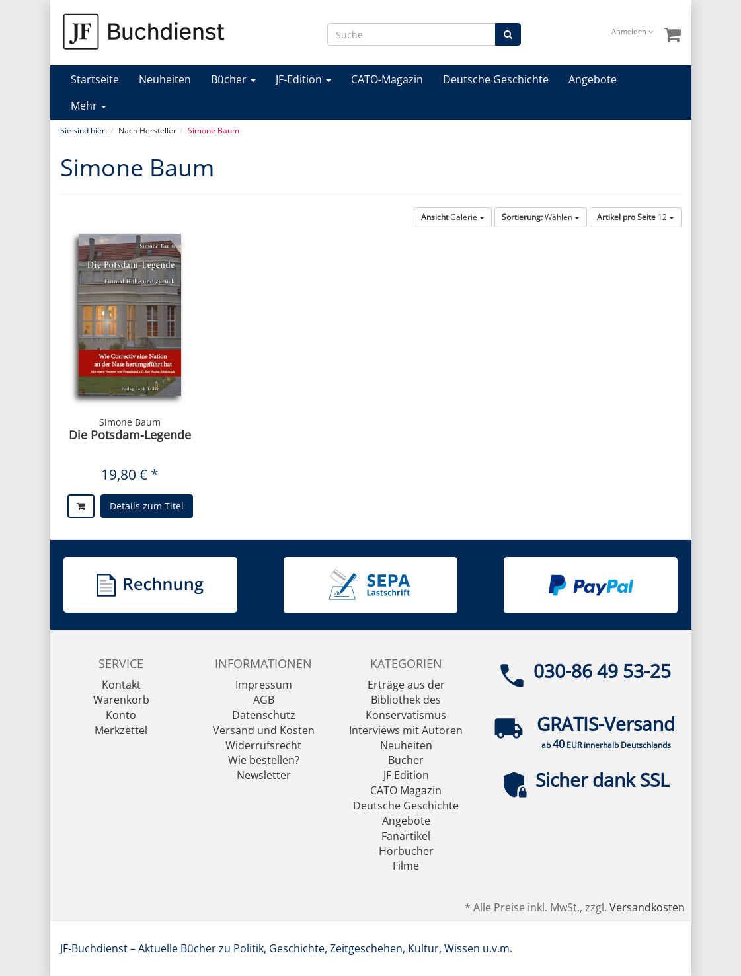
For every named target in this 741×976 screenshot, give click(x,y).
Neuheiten (165, 79)
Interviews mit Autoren (406, 730)
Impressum (263, 684)
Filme (406, 865)
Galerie (453, 217)
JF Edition (406, 775)
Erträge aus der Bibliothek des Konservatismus (406, 699)
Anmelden (632, 31)
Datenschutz (263, 715)
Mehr (88, 105)
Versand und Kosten (264, 730)
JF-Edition (303, 79)
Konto (121, 715)
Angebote (592, 79)
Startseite (95, 79)
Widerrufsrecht (263, 745)
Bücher (233, 79)
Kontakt (121, 684)
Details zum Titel (147, 506)
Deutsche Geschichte (496, 79)
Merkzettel (121, 730)
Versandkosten (647, 907)
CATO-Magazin (387, 79)
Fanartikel (405, 836)
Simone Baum (130, 422)
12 (635, 217)
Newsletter (264, 775)
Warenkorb (121, 700)
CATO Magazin (406, 790)
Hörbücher (406, 851)
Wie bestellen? (263, 760)
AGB (263, 700)
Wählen (541, 217)
